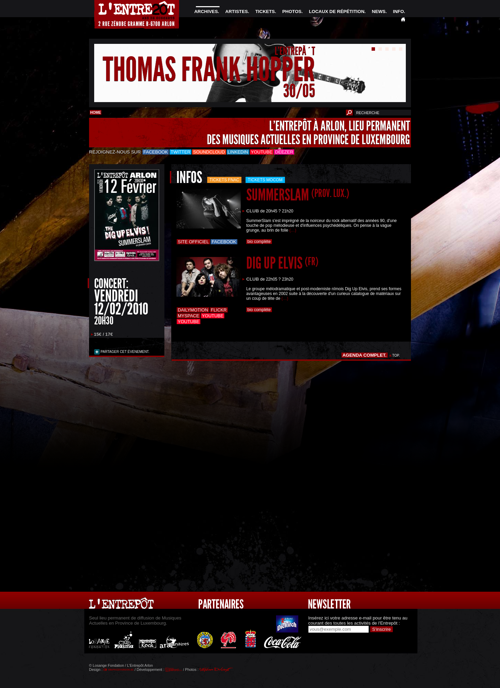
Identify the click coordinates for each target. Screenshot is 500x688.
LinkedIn (238, 152)
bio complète (259, 241)
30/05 (299, 90)
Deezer (284, 152)
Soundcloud (209, 152)
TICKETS (265, 11)
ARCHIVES (206, 11)
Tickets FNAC (224, 179)
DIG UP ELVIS (282, 263)
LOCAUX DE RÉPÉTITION (336, 11)
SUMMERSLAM (297, 195)
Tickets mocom (265, 179)
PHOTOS (291, 11)
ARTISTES (236, 11)
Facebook (155, 152)
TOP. (396, 355)
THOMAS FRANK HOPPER (209, 69)
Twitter (180, 152)
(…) (292, 230)
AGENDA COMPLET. (364, 355)
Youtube (262, 152)
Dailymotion (193, 309)
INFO (398, 11)
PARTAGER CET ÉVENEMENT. (124, 352)
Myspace (188, 315)
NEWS (379, 11)
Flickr (219, 309)
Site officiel (193, 241)
